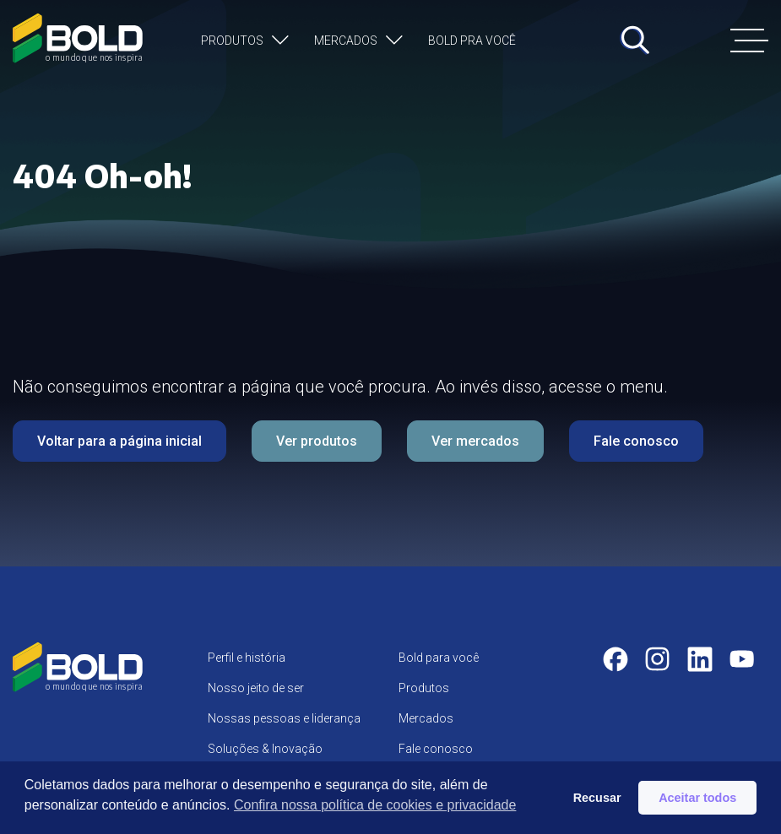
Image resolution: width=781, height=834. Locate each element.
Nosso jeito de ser (256, 688)
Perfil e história (246, 657)
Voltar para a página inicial (119, 441)
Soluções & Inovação (265, 748)
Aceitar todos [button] (697, 797)
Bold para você (439, 657)
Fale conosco (636, 441)
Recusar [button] (597, 797)
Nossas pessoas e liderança (284, 718)
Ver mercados (475, 441)
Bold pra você (472, 40)
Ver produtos (316, 441)
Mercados (345, 40)
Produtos (232, 40)
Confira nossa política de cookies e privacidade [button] (375, 805)
